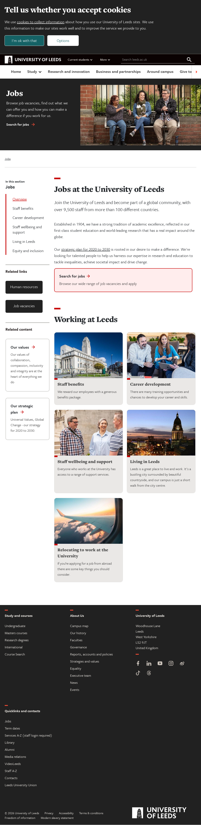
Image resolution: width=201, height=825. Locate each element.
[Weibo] (182, 664)
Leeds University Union (21, 785)
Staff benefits (71, 384)
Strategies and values (84, 661)
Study (34, 71)
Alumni (10, 749)
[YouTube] (160, 664)
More (105, 60)
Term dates (12, 728)
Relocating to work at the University (83, 553)
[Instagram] (171, 664)
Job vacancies (24, 306)
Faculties (76, 640)
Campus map (79, 626)
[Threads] (149, 673)
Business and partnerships (118, 71)
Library (10, 742)
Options (63, 40)
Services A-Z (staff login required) (28, 735)
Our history (78, 633)
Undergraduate (15, 626)
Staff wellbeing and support (85, 462)
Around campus (160, 71)
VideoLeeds (13, 763)
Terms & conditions (91, 813)
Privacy (49, 813)
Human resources (24, 287)
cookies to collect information (41, 22)
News (74, 682)
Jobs (8, 159)
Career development (150, 384)
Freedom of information (20, 818)
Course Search (15, 654)
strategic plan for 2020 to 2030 (85, 249)
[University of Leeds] (164, 813)
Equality (75, 668)
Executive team (80, 675)
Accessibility (66, 813)
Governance (78, 647)
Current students (80, 60)
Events (74, 689)
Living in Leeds (145, 462)
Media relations (15, 756)
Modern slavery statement (57, 818)
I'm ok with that (24, 40)
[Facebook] (138, 664)
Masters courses (16, 633)
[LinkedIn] (149, 664)
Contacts (11, 778)
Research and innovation (69, 71)
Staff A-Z (11, 770)
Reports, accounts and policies (91, 654)
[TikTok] (138, 673)
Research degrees (17, 640)
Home (16, 71)
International (14, 647)
